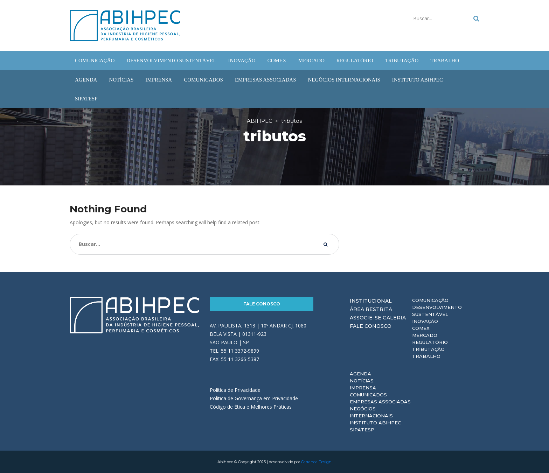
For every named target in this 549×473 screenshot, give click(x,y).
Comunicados (368, 394)
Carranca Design (316, 461)
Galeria (394, 318)
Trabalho (426, 356)
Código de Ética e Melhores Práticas (251, 406)
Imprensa (363, 387)
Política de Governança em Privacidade (254, 398)
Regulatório (430, 342)
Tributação (428, 349)
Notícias (362, 380)
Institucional (371, 301)
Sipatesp (362, 429)
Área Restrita (371, 309)
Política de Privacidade (235, 390)
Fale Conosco (261, 303)
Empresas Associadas (380, 401)
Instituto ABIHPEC (375, 422)
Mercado (424, 335)
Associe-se (365, 318)
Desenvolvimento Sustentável (437, 310)
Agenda (360, 373)
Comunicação (430, 300)
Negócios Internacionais (371, 412)
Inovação (425, 321)
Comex (421, 328)
